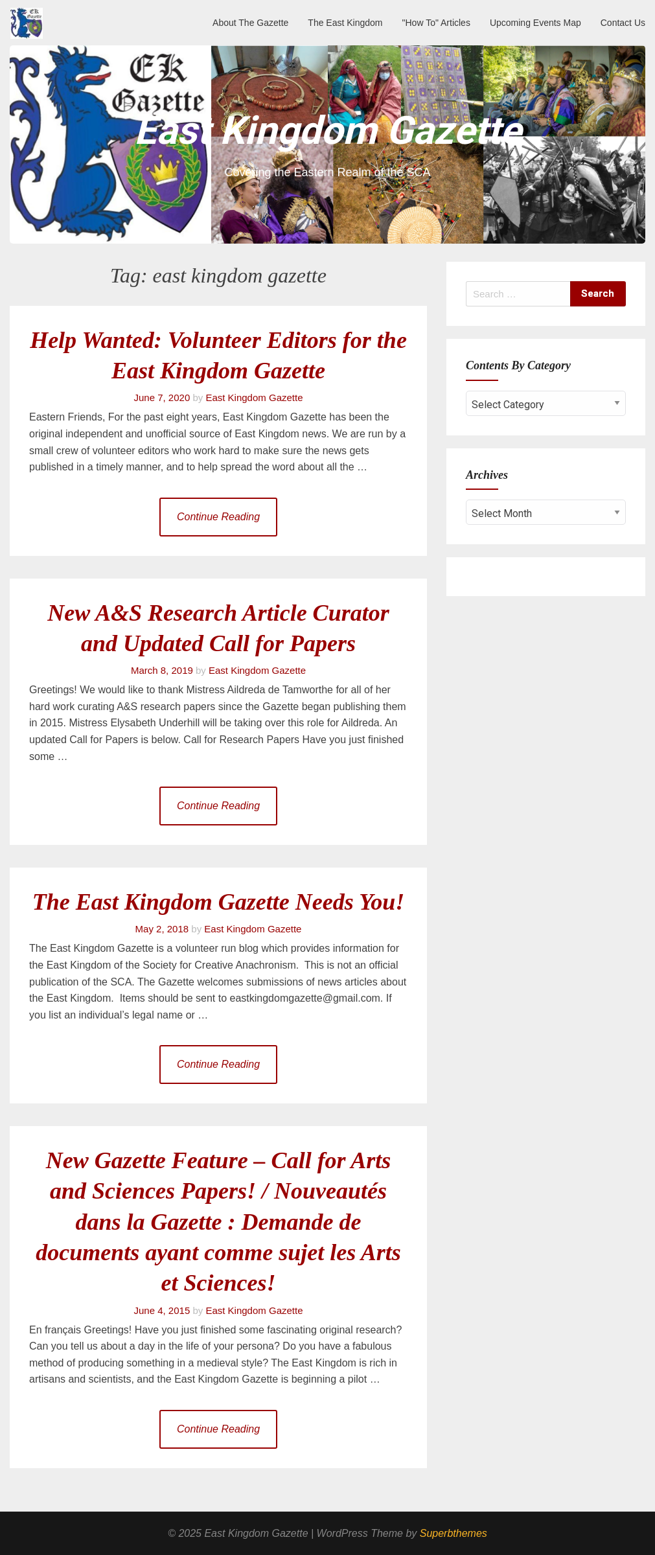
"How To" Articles (436, 22)
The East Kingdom (345, 22)
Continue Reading (218, 516)
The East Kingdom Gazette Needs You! (218, 902)
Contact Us (623, 22)
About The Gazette (250, 22)
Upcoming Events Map (535, 22)
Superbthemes (453, 1533)
